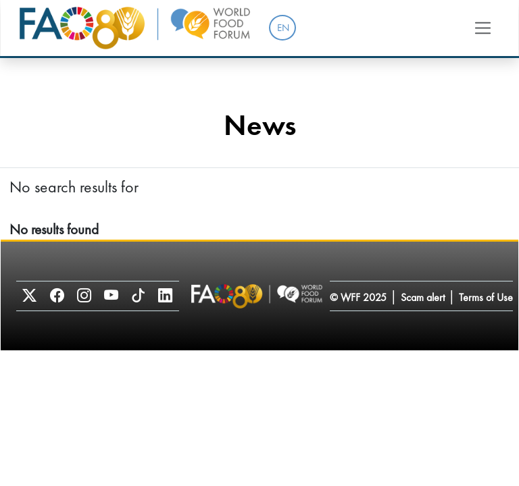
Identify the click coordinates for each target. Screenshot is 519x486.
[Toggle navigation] (483, 27)
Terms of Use (486, 297)
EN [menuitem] (283, 27)
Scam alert (423, 297)
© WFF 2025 (358, 297)
